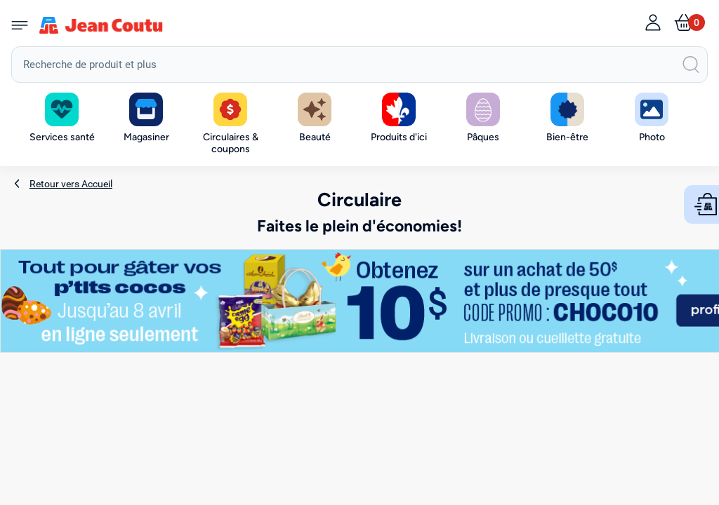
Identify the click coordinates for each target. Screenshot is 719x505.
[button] (146, 118)
